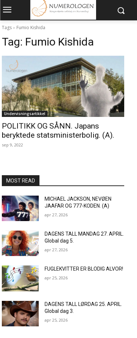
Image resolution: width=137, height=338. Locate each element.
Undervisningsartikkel (24, 113)
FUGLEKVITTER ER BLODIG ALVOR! (84, 269)
